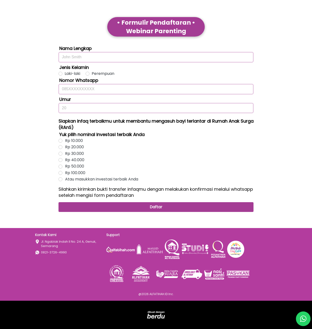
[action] (303, 318)
